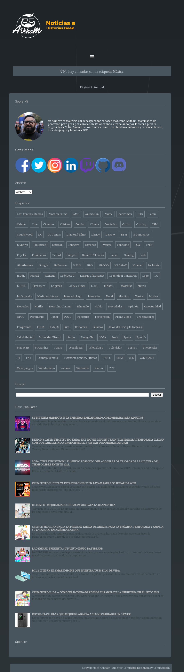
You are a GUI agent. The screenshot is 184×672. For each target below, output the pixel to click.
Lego (145, 275)
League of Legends (92, 275)
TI (18, 357)
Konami (50, 275)
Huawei (137, 265)
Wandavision (46, 368)
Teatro (58, 347)
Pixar (54, 316)
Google (43, 265)
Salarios (98, 327)
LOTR (94, 286)
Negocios (23, 306)
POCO (68, 316)
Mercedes (94, 296)
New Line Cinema (60, 306)
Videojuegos (25, 368)
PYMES (54, 327)
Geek (142, 255)
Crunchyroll (24, 234)
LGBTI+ (22, 286)
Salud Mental (25, 337)
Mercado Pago (73, 296)
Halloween (60, 265)
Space (127, 337)
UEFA (119, 357)
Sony (115, 337)
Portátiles (83, 316)
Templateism (161, 667)
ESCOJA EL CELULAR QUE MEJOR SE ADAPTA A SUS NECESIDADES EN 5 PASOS (81, 614)
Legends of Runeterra (123, 275)
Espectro (73, 244)
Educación (39, 244)
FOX (137, 244)
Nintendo (83, 306)
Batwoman (125, 214)
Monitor (124, 296)
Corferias (111, 224)
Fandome (123, 244)
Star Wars (23, 347)
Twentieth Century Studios (80, 357)
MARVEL (109, 286)
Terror (132, 347)
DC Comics (54, 234)
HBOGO (104, 265)
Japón (21, 275)
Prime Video (123, 316)
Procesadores (145, 316)
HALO (77, 265)
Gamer (114, 255)
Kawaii (34, 275)
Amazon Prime (57, 214)
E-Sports (22, 244)
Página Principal (92, 87)
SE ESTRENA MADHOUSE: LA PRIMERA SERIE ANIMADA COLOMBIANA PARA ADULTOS (87, 417)
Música (139, 296)
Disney (95, 234)
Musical (154, 296)
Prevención (102, 316)
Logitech (56, 286)
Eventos (106, 244)
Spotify (141, 337)
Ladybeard (67, 275)
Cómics (94, 224)
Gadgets (71, 255)
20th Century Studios (30, 214)
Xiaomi (99, 368)
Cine (35, 224)
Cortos (126, 224)
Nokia (98, 306)
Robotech (81, 327)
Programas (24, 327)
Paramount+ (38, 316)
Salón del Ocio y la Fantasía (125, 327)
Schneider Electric (50, 337)
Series (71, 337)
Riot (66, 327)
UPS (131, 357)
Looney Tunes (76, 286)
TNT (29, 357)
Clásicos (65, 224)
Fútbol (56, 255)
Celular (21, 224)
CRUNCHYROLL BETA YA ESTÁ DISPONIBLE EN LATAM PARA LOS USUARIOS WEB (84, 483)
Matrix (142, 286)
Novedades (115, 306)
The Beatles (150, 347)
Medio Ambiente (47, 296)
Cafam (153, 214)
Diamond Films (76, 234)
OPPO (20, 316)
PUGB (40, 327)
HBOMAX (120, 265)
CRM (155, 224)
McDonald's (24, 296)
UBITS (107, 357)
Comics (79, 224)
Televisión (115, 347)
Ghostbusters (25, 265)
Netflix (38, 306)
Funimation (39, 255)
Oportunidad (152, 306)
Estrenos (90, 244)
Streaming (41, 347)
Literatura (38, 286)
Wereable (82, 368)
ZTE (111, 368)
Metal (109, 296)
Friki (149, 244)
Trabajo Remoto (47, 357)
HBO (90, 265)
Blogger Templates (124, 667)
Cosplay (141, 224)
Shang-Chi (87, 337)
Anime (108, 214)
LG (156, 275)
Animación (92, 214)
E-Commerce (141, 234)
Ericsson (57, 244)
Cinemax (48, 224)
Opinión (133, 306)
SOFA (102, 337)
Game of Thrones (93, 255)
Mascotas (126, 286)
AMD (76, 214)
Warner (66, 368)
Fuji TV (21, 255)
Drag (124, 234)
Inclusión (154, 265)
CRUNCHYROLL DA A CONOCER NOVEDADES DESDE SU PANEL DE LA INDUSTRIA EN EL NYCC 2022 (95, 592)
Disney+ (110, 234)
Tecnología (75, 347)
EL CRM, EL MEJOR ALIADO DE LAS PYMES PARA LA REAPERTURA (73, 505)
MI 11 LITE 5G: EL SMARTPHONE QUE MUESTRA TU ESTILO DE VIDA (76, 570)
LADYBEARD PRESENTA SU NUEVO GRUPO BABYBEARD (67, 548)
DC (40, 234)
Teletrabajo (95, 347)
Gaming (129, 255)
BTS (140, 214)
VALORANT (146, 357)
